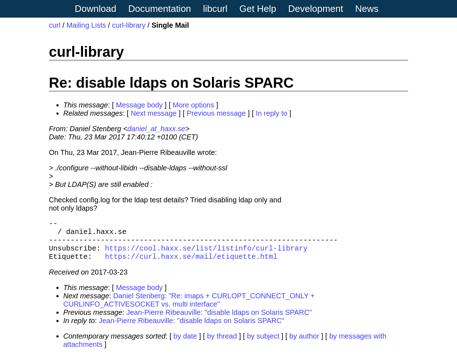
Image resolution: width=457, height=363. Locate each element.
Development (315, 8)
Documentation (159, 8)
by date (185, 343)
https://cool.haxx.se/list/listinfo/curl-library (206, 253)
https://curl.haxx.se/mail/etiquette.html (191, 263)
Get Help (257, 8)
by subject (263, 343)
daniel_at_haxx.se (156, 129)
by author (304, 343)
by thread (222, 343)
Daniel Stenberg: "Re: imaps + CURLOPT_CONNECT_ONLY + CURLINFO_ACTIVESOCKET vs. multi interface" (189, 307)
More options (193, 105)
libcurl (215, 8)
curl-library (129, 25)
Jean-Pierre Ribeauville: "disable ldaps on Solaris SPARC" (219, 319)
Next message (154, 113)
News (367, 8)
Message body (139, 105)
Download (95, 8)
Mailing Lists (86, 25)
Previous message (216, 113)
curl (54, 25)
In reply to (271, 113)
